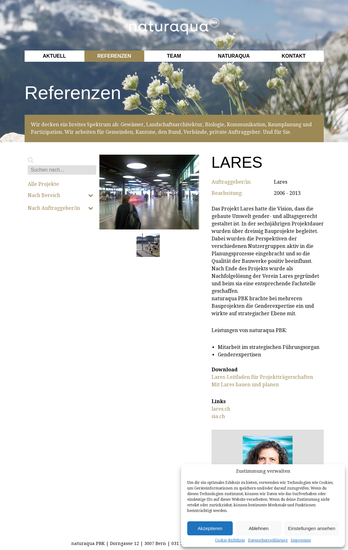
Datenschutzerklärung (268, 540)
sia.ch (218, 416)
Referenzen (114, 56)
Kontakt (294, 56)
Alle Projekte (43, 184)
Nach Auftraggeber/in (60, 208)
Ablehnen (258, 528)
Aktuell (54, 56)
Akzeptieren (210, 528)
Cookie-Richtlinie (230, 540)
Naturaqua (234, 56)
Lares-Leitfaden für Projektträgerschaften (262, 377)
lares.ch (221, 409)
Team (174, 56)
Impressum (301, 540)
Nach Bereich (60, 195)
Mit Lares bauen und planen (245, 385)
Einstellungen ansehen (311, 528)
